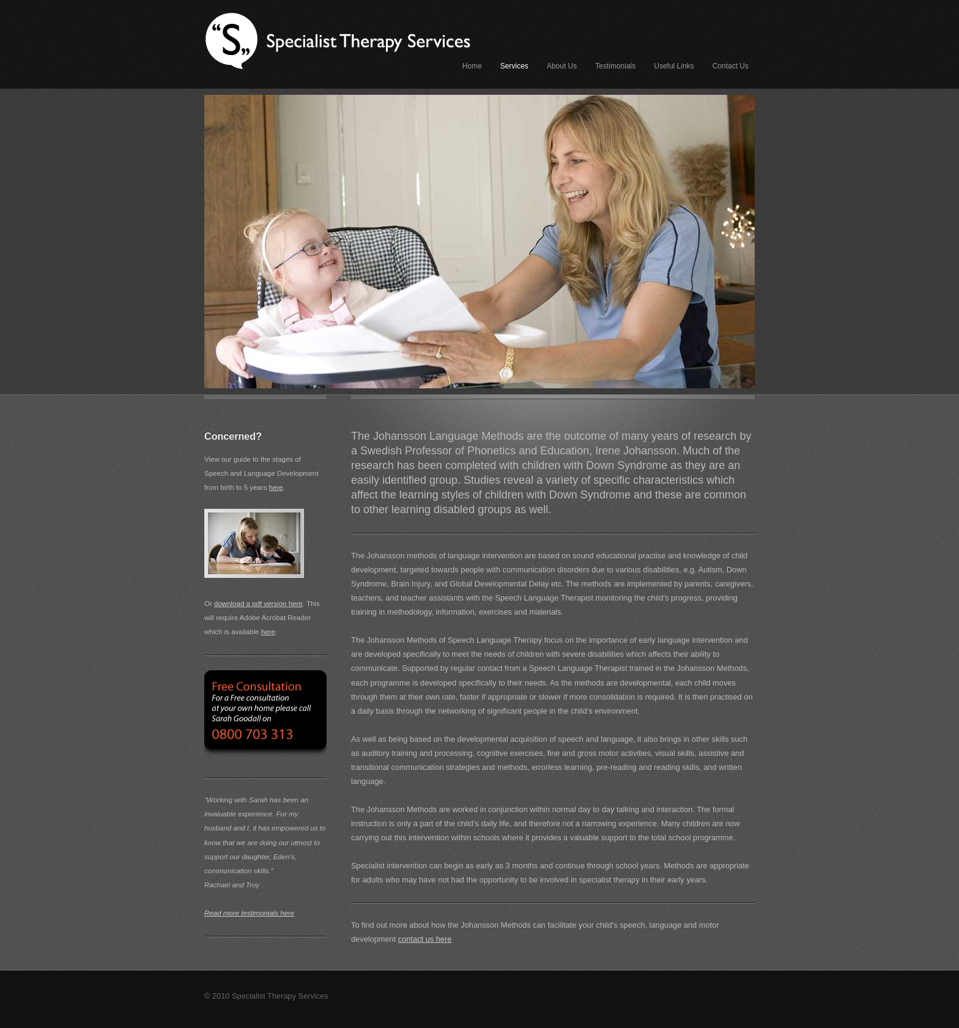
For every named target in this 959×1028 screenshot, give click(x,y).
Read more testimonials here (249, 913)
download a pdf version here (258, 603)
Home (472, 66)
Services (514, 66)
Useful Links (674, 66)
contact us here (425, 939)
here (276, 487)
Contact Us (731, 66)
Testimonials (615, 66)
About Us (562, 66)
